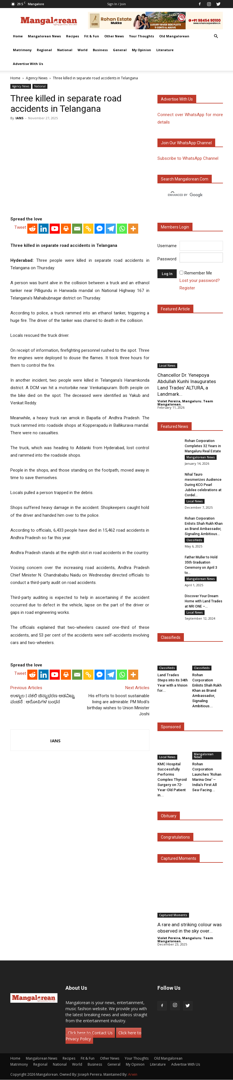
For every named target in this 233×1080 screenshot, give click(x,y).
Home (18, 36)
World (83, 50)
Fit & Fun (91, 36)
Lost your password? (200, 280)
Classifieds (194, 540)
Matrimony (22, 50)
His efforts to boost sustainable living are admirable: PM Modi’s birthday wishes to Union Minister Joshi (118, 704)
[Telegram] (111, 229)
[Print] (66, 229)
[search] (185, 195)
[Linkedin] (43, 229)
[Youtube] (55, 229)
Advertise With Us (28, 64)
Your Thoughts (141, 36)
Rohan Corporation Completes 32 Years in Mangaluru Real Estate (203, 446)
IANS (20, 118)
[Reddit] (32, 229)
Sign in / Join (116, 4)
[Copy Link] (88, 229)
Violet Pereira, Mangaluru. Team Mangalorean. (185, 402)
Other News (114, 36)
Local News (167, 366)
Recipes (72, 36)
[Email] (77, 229)
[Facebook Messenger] (100, 229)
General (120, 50)
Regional (44, 50)
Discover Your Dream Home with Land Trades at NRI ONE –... (203, 601)
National (64, 50)
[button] (216, 36)
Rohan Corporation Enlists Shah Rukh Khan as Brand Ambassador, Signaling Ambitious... (207, 690)
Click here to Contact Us (90, 1033)
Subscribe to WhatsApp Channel (187, 158)
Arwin (132, 1074)
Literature (165, 50)
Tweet (20, 227)
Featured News (174, 426)
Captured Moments (178, 858)
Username (167, 245)
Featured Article (175, 309)
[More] (133, 229)
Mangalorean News (44, 36)
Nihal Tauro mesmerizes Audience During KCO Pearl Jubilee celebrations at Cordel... (203, 484)
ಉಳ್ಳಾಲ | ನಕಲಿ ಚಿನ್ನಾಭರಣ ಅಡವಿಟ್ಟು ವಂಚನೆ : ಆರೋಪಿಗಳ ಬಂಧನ (42, 698)
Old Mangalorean (174, 36)
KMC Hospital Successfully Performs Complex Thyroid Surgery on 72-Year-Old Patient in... (172, 779)
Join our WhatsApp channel (186, 143)
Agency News (36, 78)
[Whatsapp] (122, 229)
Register (187, 288)
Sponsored (171, 727)
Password (166, 259)
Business (100, 50)
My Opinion (141, 50)
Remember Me (198, 273)
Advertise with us (177, 99)
